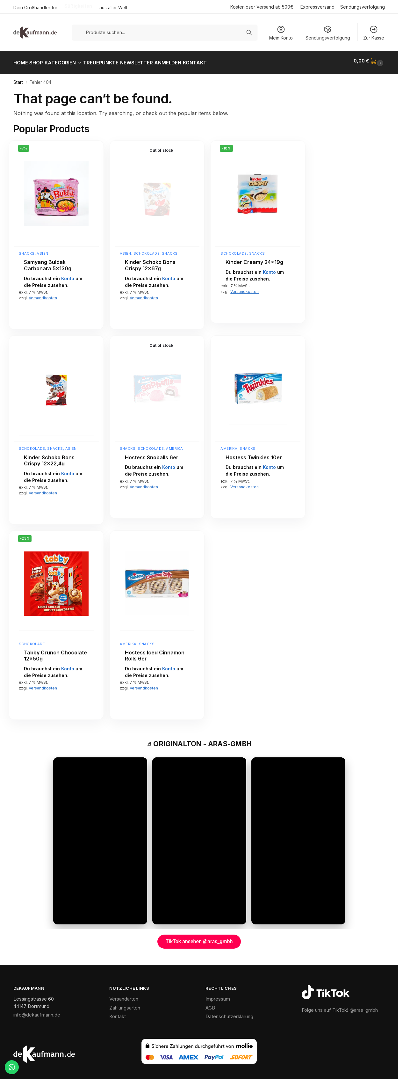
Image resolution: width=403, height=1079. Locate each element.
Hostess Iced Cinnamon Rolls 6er (154, 652)
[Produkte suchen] (165, 32)
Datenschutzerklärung (229, 1013)
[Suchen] (249, 32)
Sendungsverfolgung (362, 7)
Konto (67, 275)
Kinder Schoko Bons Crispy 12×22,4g (49, 457)
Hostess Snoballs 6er (151, 454)
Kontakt (117, 1013)
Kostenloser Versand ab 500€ (261, 7)
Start (18, 78)
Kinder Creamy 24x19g (254, 259)
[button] (369, 60)
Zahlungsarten (124, 1004)
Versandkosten (43, 294)
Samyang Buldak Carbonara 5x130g (47, 262)
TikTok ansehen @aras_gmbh (199, 938)
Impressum (217, 995)
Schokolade (146, 250)
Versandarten (123, 995)
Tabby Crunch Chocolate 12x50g (55, 652)
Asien (42, 250)
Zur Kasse (373, 32)
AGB (210, 1004)
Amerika (174, 445)
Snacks (27, 250)
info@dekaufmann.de (36, 1011)
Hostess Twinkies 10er (254, 454)
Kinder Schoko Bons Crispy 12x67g (150, 262)
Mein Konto (281, 32)
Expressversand (317, 7)
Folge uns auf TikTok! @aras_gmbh (340, 1006)
